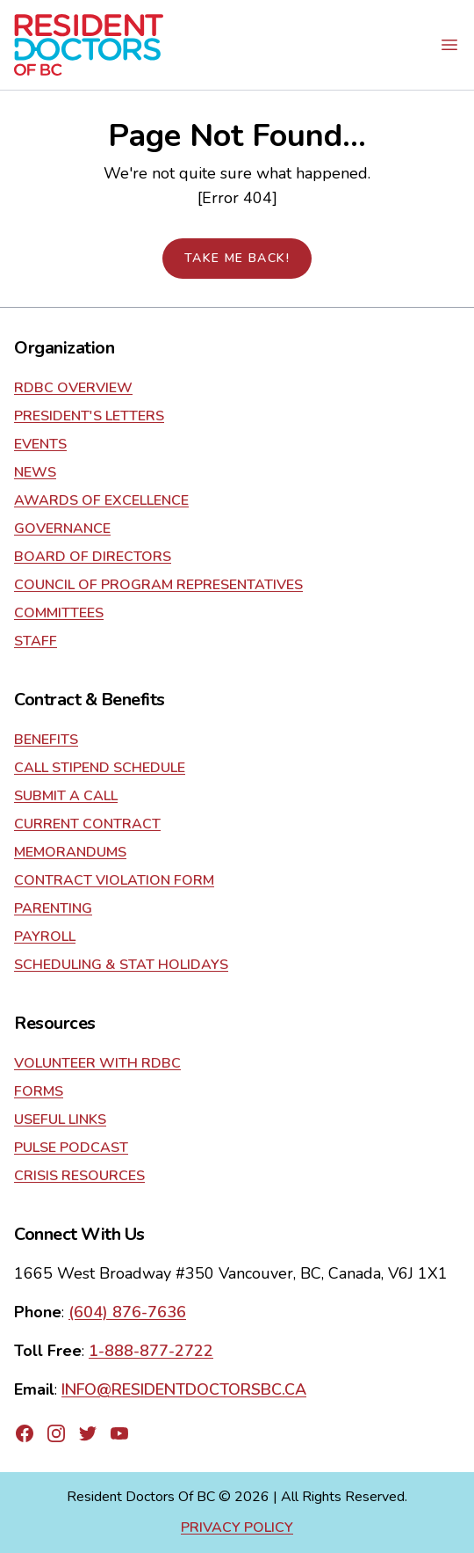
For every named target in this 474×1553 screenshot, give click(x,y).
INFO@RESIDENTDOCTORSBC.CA (183, 1389)
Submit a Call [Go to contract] (66, 796)
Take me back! (237, 258)
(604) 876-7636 (127, 1312)
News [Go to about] (35, 472)
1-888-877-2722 (151, 1350)
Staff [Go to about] (35, 641)
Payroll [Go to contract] (44, 936)
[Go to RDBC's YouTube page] (119, 1433)
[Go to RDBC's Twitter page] (87, 1433)
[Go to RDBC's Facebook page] (24, 1433)
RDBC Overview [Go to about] (73, 387)
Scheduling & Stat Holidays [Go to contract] (121, 964)
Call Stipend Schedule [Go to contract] (99, 767)
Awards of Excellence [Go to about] (101, 500)
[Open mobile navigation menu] (449, 44)
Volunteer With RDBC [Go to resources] (97, 1063)
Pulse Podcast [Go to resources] (71, 1147)
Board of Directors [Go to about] (92, 556)
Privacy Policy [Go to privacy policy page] (237, 1527)
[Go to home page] (88, 45)
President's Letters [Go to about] (89, 416)
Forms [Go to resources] (38, 1091)
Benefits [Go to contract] (46, 739)
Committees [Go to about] (59, 613)
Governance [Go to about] (62, 528)
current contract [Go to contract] (87, 824)
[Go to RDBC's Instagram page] (56, 1433)
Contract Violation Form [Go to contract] (114, 880)
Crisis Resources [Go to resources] (79, 1175)
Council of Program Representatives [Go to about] (158, 584)
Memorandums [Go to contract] (70, 852)
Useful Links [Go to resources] (60, 1119)
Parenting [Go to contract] (53, 908)
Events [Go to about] (40, 444)
